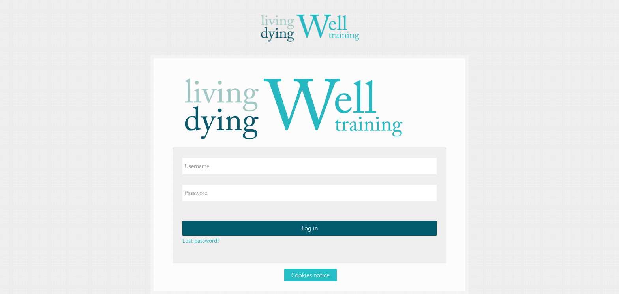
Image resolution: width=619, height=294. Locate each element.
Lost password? (200, 240)
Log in (310, 228)
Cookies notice (310, 275)
